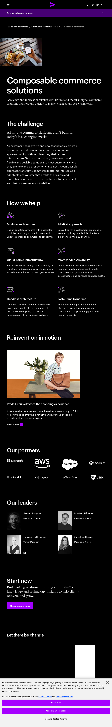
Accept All (56, 702)
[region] (56, 702)
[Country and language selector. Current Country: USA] (97, 4)
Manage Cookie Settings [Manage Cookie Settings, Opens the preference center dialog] (56, 719)
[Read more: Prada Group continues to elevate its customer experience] (15, 424)
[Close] (107, 683)
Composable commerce (20, 13)
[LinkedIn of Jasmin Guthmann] (24, 552)
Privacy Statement (64, 697)
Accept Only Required (56, 711)
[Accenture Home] (52, 4)
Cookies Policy (45, 697)
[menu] (8, 4)
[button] (20, 605)
